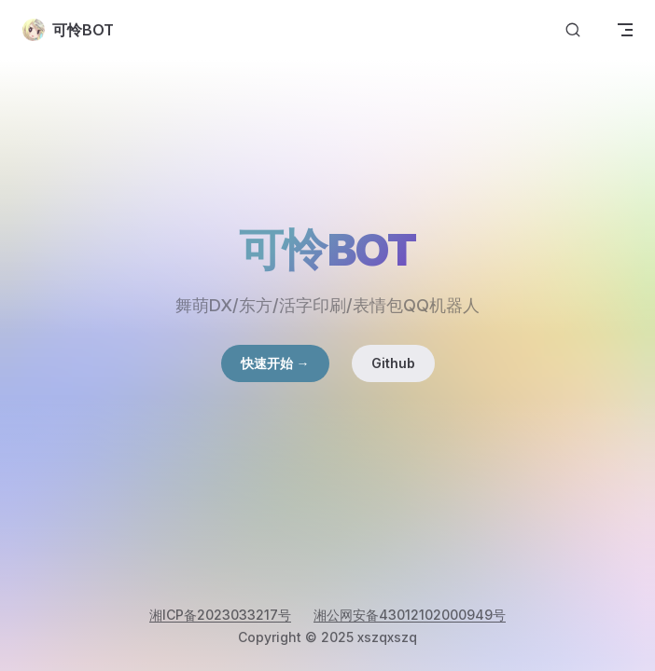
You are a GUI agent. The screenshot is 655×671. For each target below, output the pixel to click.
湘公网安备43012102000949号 (410, 615)
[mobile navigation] (625, 30)
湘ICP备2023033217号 (220, 615)
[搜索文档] (572, 30)
